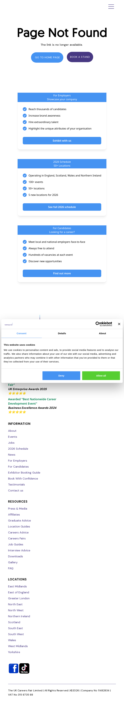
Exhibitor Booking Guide (24, 473)
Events (12, 437)
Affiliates (14, 514)
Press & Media (17, 509)
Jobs (11, 443)
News (11, 455)
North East (15, 604)
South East (15, 628)
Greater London (19, 598)
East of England (18, 592)
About (12, 431)
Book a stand (80, 57)
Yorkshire (14, 652)
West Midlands (18, 646)
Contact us (15, 490)
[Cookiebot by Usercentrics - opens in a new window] (98, 324)
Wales (12, 640)
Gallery (13, 562)
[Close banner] (119, 324)
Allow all (101, 375)
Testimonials (16, 484)
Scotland (14, 622)
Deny (61, 375)
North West (16, 610)
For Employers (17, 461)
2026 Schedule (18, 449)
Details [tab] (62, 333)
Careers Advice (18, 532)
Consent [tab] (21, 333)
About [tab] (102, 333)
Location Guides (19, 526)
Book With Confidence (23, 478)
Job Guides (15, 544)
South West (16, 634)
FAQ (10, 568)
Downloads (15, 556)
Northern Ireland (19, 616)
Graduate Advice (19, 520)
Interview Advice (19, 550)
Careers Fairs (17, 538)
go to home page (47, 57)
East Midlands (17, 586)
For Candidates (18, 467)
